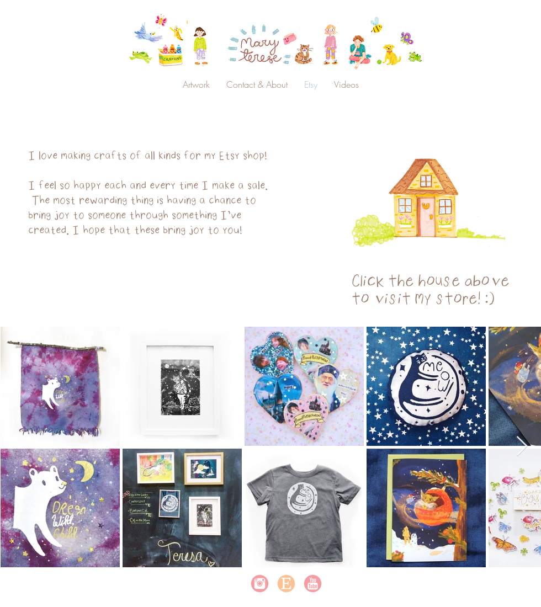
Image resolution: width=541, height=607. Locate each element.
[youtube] (313, 584)
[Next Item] (522, 446)
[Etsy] (286, 584)
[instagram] (260, 584)
